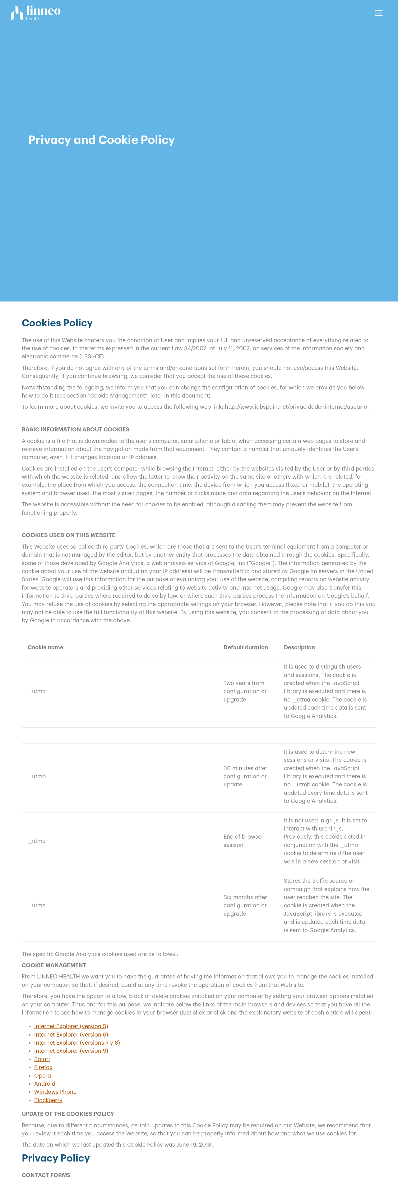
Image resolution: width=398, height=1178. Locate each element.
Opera (42, 1076)
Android (44, 1084)
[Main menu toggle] (378, 13)
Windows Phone (55, 1092)
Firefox (43, 1067)
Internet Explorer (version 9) (71, 1051)
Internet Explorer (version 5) (71, 1026)
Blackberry (48, 1100)
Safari (42, 1059)
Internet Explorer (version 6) (71, 1035)
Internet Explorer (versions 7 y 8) (77, 1043)
